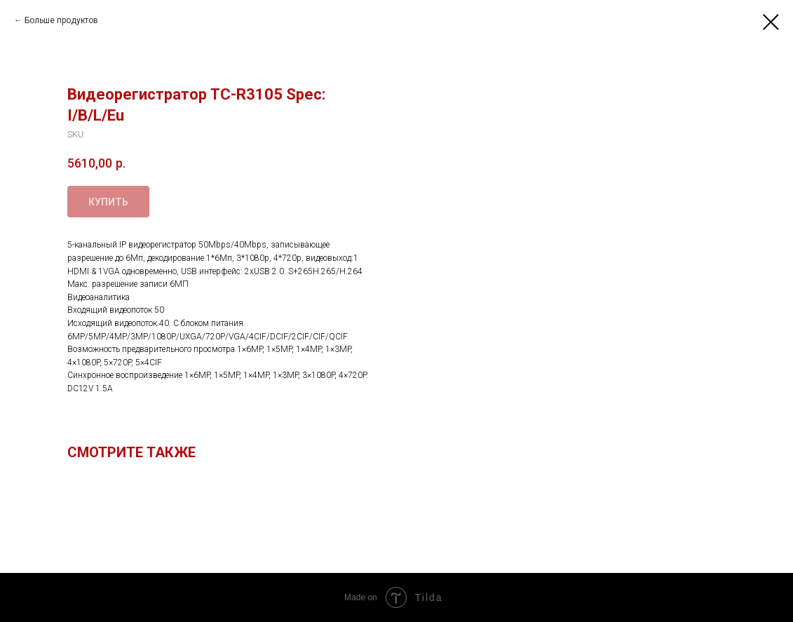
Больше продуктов (61, 20)
